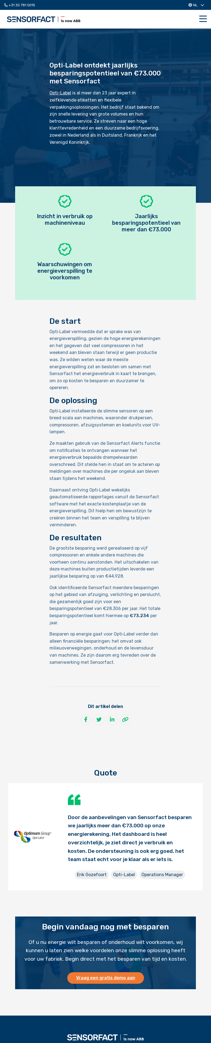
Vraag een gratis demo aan (105, 977)
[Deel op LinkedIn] (112, 719)
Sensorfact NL (43, 19)
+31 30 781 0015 (19, 5)
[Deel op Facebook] (85, 719)
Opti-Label (60, 92)
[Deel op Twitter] (98, 719)
